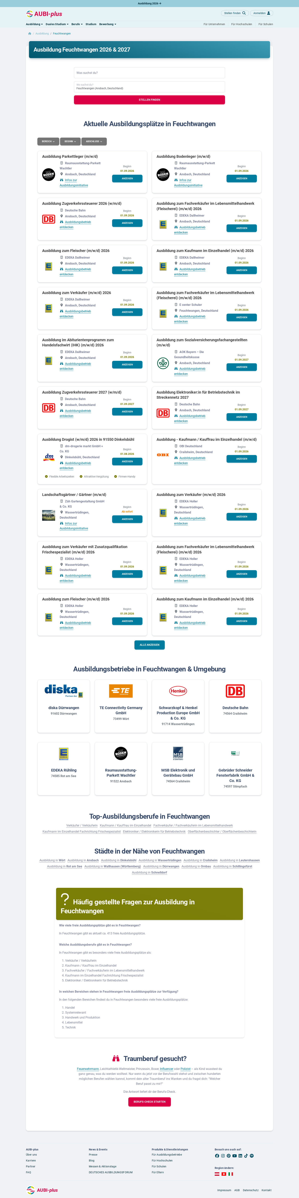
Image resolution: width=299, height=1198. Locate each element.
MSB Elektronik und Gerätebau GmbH (178, 773)
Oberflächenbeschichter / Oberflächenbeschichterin (222, 831)
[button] (34, 24)
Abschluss (93, 141)
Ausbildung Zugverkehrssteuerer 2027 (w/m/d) (81, 392)
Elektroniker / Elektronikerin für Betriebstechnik (154, 831)
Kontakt (267, 1190)
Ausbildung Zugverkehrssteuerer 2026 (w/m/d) (81, 203)
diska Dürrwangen (63, 707)
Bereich (47, 141)
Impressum (224, 1190)
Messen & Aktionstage (102, 1166)
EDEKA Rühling (63, 770)
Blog (91, 1160)
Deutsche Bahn (235, 707)
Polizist (185, 1069)
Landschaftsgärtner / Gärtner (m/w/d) (74, 494)
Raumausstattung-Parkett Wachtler (121, 773)
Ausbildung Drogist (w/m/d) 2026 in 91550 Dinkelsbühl (88, 439)
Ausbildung (42, 33)
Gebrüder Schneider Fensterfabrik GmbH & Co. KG (235, 775)
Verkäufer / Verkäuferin (82, 825)
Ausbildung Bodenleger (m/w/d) (183, 156)
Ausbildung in (52, 860)
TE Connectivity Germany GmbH (121, 710)
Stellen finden (149, 99)
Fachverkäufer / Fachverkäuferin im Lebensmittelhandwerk (193, 825)
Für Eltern (158, 1172)
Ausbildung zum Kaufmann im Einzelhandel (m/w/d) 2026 (205, 250)
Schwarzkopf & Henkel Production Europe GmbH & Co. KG (178, 712)
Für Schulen (159, 1166)
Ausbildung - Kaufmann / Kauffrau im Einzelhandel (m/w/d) (207, 439)
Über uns (31, 1154)
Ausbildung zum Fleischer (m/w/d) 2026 (75, 250)
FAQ (28, 1172)
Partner (30, 1166)
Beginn (69, 141)
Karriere (31, 1160)
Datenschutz (251, 1190)
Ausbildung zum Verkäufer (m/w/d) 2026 (76, 292)
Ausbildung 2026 (149, 3)
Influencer (166, 1069)
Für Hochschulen (162, 1160)
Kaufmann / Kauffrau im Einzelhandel (125, 825)
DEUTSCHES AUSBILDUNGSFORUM (111, 1172)
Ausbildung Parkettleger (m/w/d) (70, 156)
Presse (93, 1154)
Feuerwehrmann (88, 1069)
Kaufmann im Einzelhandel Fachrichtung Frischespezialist (82, 831)
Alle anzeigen (149, 644)
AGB (237, 1190)
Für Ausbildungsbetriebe (167, 1154)
